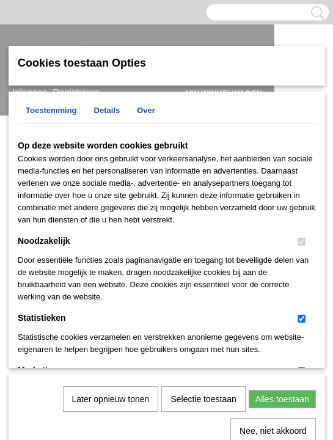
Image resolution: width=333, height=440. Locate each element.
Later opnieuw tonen (111, 272)
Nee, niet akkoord (273, 304)
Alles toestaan (282, 272)
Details (107, 110)
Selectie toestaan (203, 272)
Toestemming (51, 110)
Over (146, 110)
